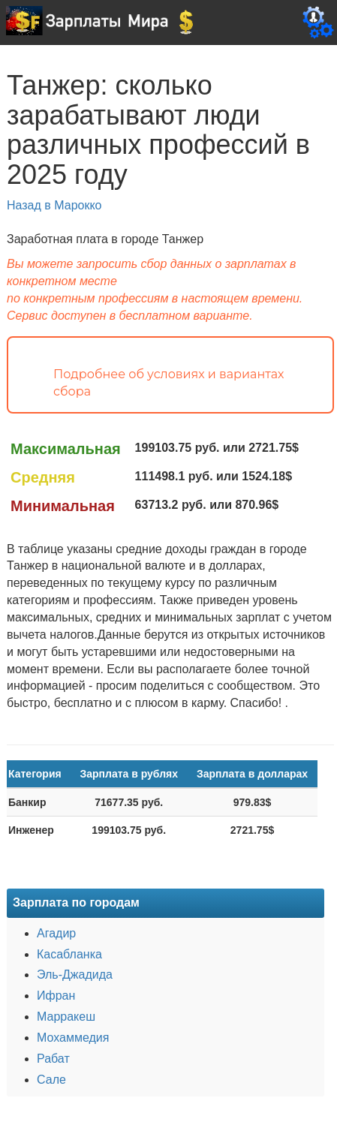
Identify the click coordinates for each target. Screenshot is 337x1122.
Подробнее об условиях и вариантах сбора (168, 383)
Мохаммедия (73, 1037)
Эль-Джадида (75, 974)
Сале (51, 1079)
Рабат (53, 1058)
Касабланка (69, 954)
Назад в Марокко (54, 205)
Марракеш (66, 1016)
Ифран (56, 995)
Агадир (56, 933)
